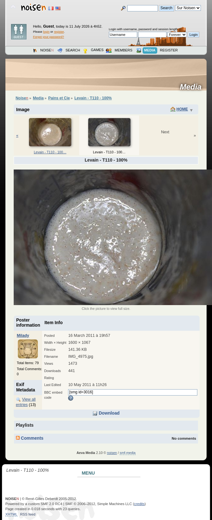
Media (193, 87)
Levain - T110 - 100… (50, 152)
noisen (112, 453)
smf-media (127, 453)
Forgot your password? (48, 36)
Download (105, 413)
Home (182, 109)
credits (139, 504)
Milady (23, 335)
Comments (30, 438)
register (59, 31)
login (46, 31)
